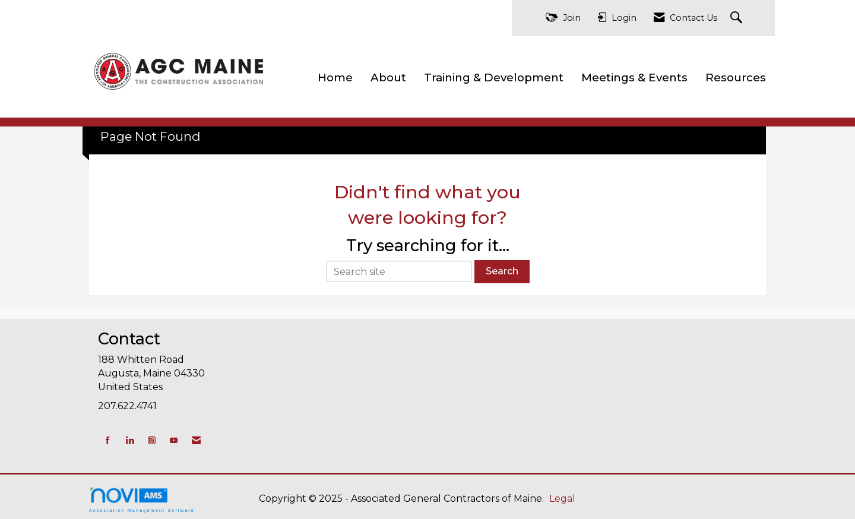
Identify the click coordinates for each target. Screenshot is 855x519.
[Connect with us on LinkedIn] (130, 440)
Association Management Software (142, 499)
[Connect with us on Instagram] (152, 440)
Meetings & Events (634, 77)
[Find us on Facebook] (108, 440)
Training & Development (493, 77)
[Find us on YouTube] (173, 440)
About (388, 77)
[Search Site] (737, 18)
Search (502, 271)
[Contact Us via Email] (196, 440)
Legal (562, 498)
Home (335, 77)
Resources (735, 77)
